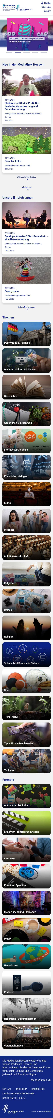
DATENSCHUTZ (38, 1089)
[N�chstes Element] (47, 34)
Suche (46, 3)
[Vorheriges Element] (5, 34)
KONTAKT (6, 1089)
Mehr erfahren (39, 1079)
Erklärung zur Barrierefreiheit (18, 1093)
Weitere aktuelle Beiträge (26, 177)
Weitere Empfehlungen (26, 307)
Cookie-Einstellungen (13, 1098)
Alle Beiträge (26, 187)
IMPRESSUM (21, 1089)
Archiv (47, 11)
